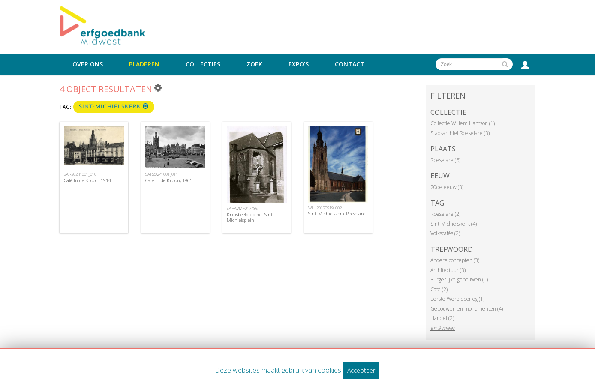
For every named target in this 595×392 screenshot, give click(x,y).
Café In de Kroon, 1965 (168, 180)
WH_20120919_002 (325, 208)
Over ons (87, 64)
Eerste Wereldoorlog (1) (457, 298)
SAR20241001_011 (161, 174)
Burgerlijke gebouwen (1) (459, 279)
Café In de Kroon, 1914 (87, 180)
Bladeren (144, 64)
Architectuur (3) (448, 270)
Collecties (203, 64)
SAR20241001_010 (80, 174)
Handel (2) (442, 318)
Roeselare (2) (445, 214)
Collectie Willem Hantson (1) (462, 123)
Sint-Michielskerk (114, 106)
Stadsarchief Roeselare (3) (460, 133)
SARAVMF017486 (242, 208)
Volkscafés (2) (445, 233)
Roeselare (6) (445, 160)
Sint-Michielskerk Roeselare (336, 213)
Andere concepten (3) (454, 260)
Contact (349, 64)
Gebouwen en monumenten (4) (466, 308)
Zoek (254, 64)
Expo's (298, 64)
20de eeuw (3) (446, 187)
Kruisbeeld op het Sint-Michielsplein (250, 217)
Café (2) (439, 289)
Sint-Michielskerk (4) (453, 223)
